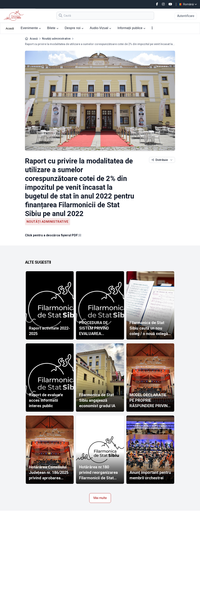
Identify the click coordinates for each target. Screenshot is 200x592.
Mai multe (100, 498)
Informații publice (131, 28)
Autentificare (185, 16)
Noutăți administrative (56, 38)
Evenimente (31, 28)
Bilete (52, 28)
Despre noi (74, 28)
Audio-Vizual (100, 28)
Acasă (10, 28)
